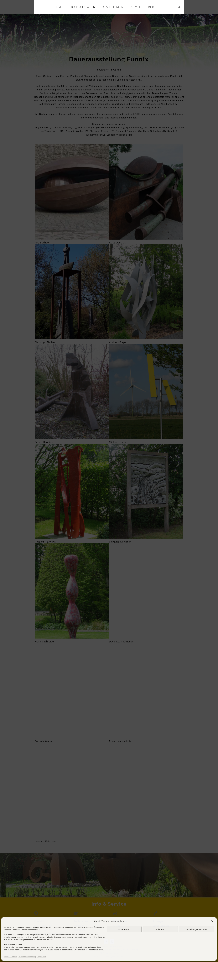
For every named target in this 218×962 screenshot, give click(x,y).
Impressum (41, 957)
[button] (212, 921)
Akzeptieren (124, 929)
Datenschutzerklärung (27, 957)
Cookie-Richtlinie (10, 957)
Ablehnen (160, 929)
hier (38, 930)
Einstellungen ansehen (196, 929)
